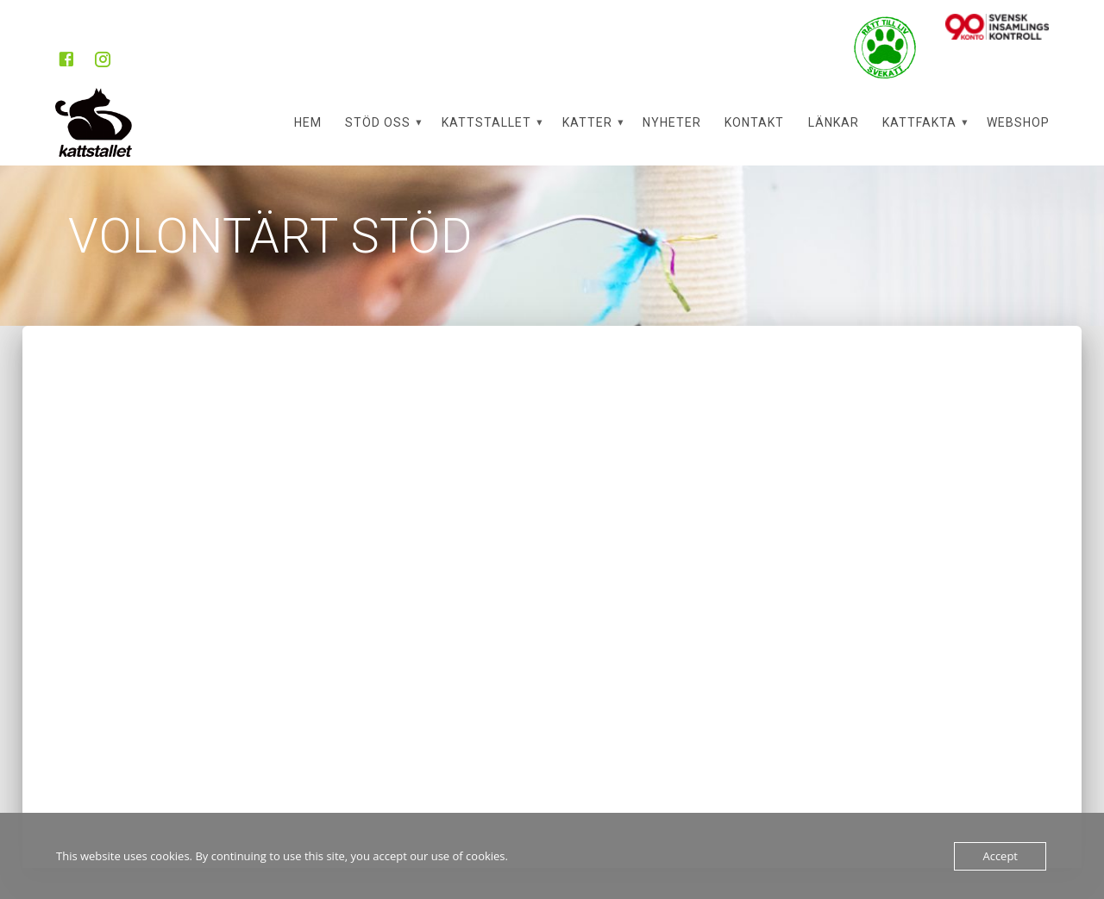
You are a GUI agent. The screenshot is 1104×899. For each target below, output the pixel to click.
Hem (308, 122)
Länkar (833, 122)
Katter (587, 122)
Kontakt (754, 122)
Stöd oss (378, 122)
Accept (1000, 856)
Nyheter (672, 122)
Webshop (1018, 122)
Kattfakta (919, 122)
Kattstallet (486, 122)
